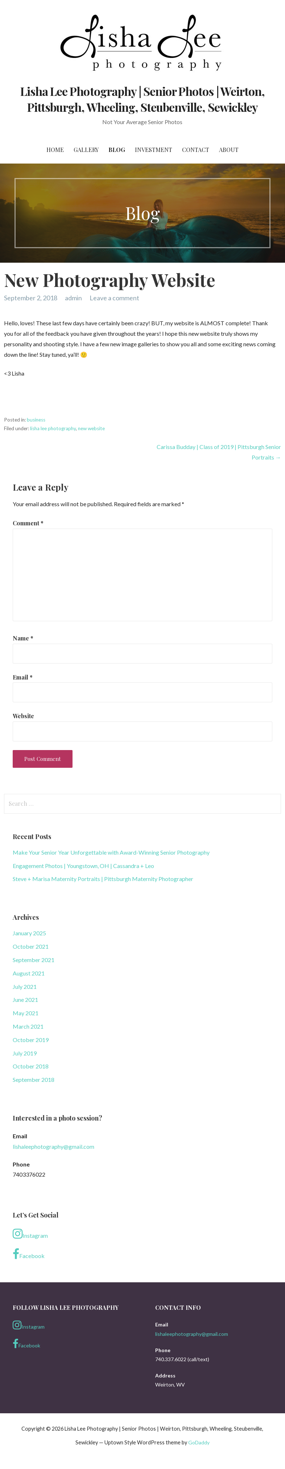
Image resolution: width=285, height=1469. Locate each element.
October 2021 (31, 946)
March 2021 (28, 1026)
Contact (195, 149)
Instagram (30, 1234)
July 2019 (25, 1053)
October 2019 (31, 1039)
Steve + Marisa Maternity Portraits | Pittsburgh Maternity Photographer (103, 878)
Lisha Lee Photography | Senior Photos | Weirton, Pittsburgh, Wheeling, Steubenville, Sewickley (142, 99)
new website (91, 428)
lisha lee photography (53, 428)
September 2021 (33, 959)
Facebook (29, 1254)
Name (23, 638)
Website (23, 716)
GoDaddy (199, 1442)
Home (55, 149)
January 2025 (29, 933)
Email (23, 677)
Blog (116, 149)
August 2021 (29, 973)
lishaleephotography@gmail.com (53, 1146)
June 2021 (25, 999)
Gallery (86, 149)
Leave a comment (114, 298)
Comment (28, 523)
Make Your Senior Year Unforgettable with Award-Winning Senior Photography (111, 852)
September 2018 (33, 1079)
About (229, 149)
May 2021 (25, 1012)
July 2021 (25, 986)
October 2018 (31, 1066)
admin (73, 298)
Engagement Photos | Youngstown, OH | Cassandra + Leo (83, 865)
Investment (153, 149)
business (36, 420)
